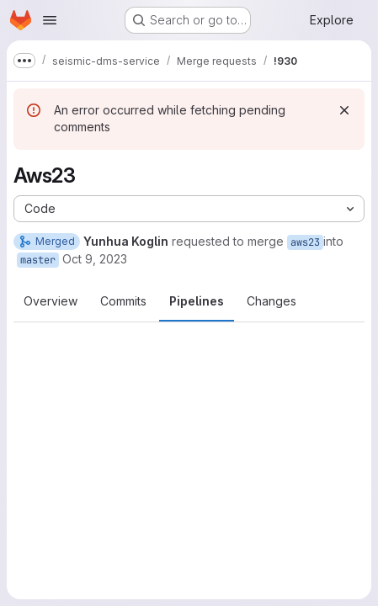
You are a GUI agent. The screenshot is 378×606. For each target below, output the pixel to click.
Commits (123, 301)
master (38, 260)
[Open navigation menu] (49, 20)
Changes (271, 301)
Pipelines (196, 301)
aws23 (305, 242)
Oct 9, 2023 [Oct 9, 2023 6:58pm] (94, 259)
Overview (50, 301)
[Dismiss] (344, 110)
